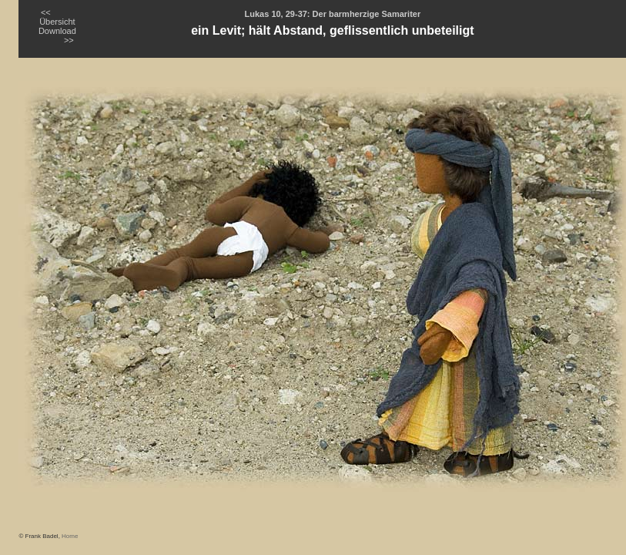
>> (69, 40)
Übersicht (57, 21)
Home (70, 536)
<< (46, 12)
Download (57, 30)
